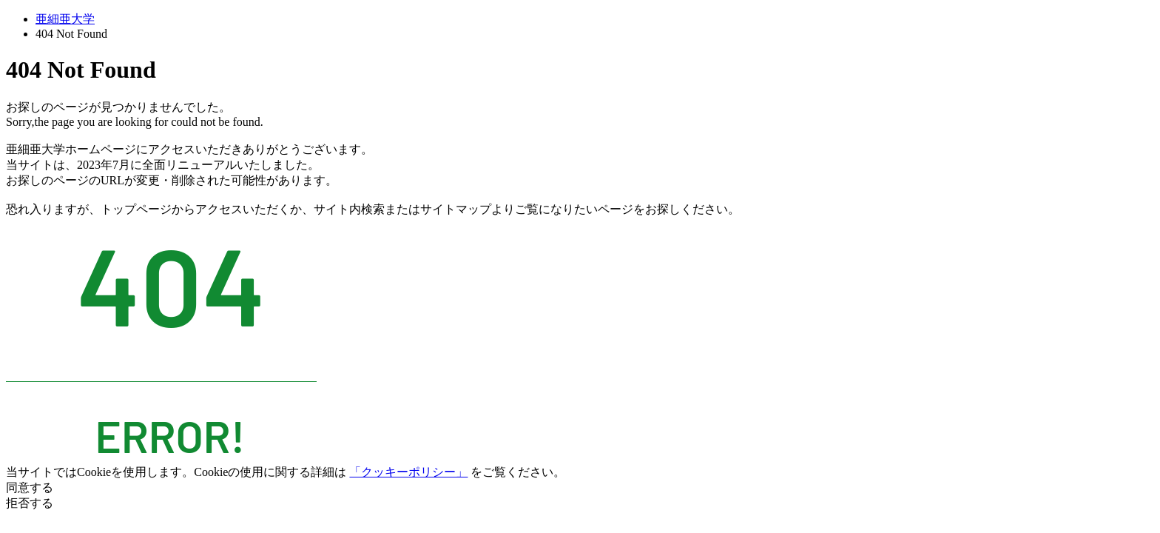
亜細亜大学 (65, 19)
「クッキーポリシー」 (408, 472)
